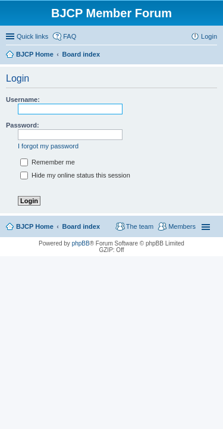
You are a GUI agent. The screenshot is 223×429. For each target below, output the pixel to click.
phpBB (81, 243)
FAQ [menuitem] (69, 36)
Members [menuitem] (182, 226)
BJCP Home (35, 226)
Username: (23, 99)
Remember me (47, 162)
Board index (81, 226)
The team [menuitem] (139, 226)
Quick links (32, 36)
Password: (22, 125)
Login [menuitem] (209, 36)
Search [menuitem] (212, 55)
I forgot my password (48, 146)
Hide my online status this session (75, 175)
